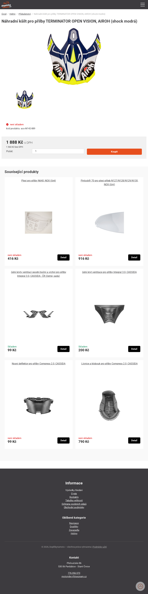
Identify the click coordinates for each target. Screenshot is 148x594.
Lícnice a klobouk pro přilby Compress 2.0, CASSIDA (109, 363)
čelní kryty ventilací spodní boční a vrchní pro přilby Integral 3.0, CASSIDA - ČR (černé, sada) (38, 274)
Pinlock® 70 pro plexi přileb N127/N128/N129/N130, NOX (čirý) (109, 182)
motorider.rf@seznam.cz (74, 576)
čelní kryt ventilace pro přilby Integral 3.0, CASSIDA (109, 272)
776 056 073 (74, 573)
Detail (63, 257)
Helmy (13, 14)
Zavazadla (74, 530)
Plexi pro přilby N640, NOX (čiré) (38, 180)
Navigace (74, 523)
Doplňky (74, 526)
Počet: (9, 151)
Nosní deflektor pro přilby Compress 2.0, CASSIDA (38, 363)
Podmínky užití (100, 547)
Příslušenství (25, 14)
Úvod (4, 14)
